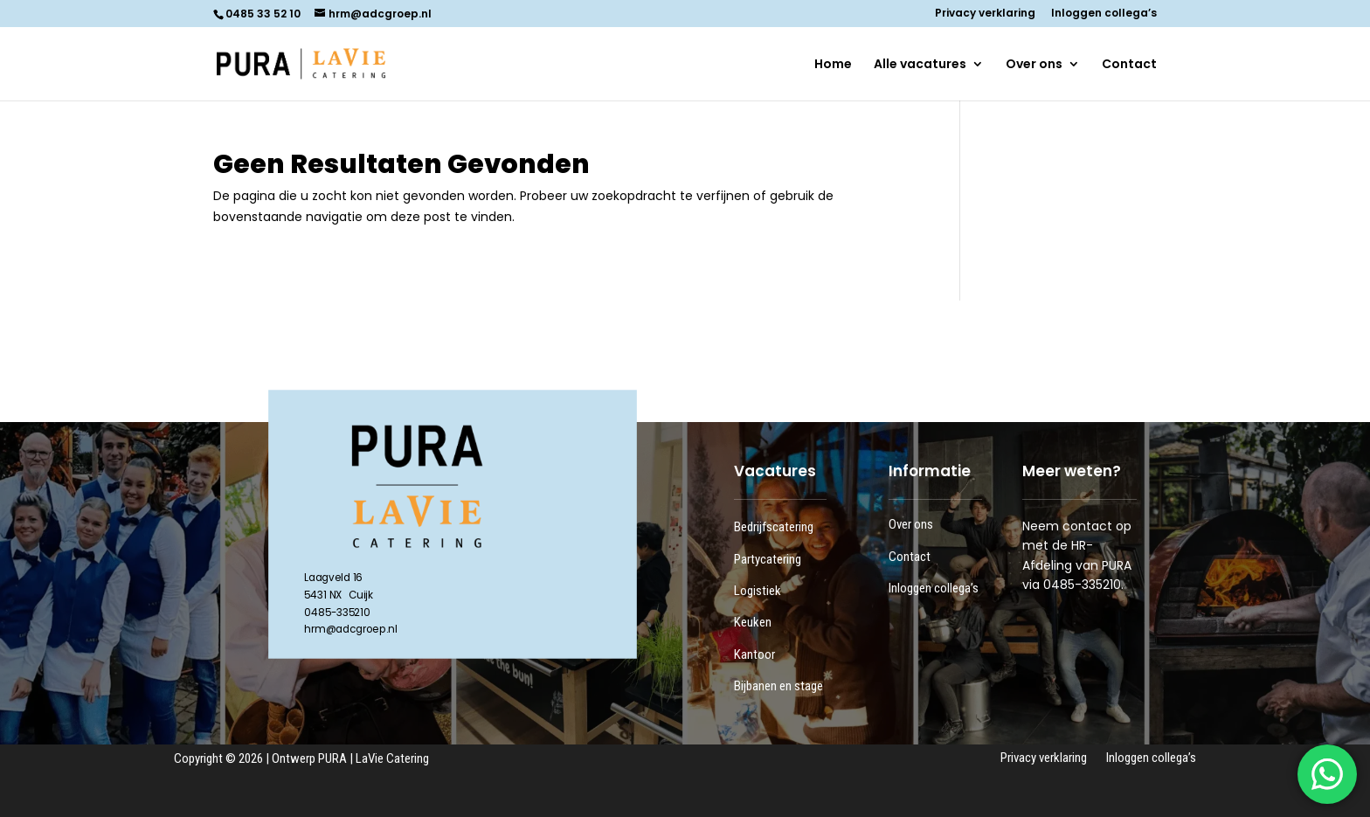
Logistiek (757, 591)
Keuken (752, 622)
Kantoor (754, 654)
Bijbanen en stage (778, 686)
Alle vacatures (920, 65)
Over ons (1034, 65)
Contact (1129, 65)
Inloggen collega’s (1104, 14)
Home (833, 65)
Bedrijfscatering (773, 527)
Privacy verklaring (985, 14)
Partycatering (767, 559)
